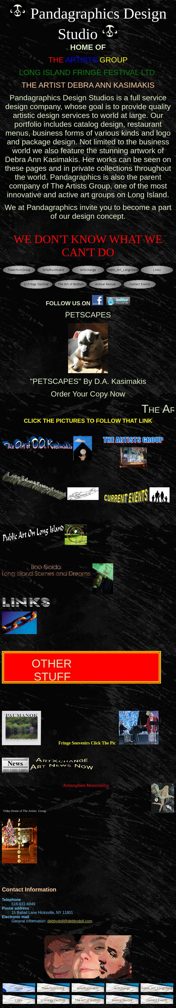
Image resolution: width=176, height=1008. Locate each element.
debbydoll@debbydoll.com (69, 921)
